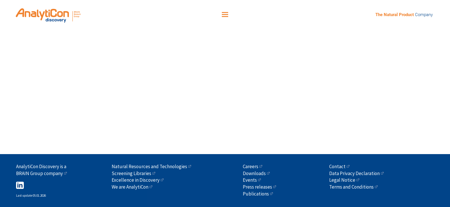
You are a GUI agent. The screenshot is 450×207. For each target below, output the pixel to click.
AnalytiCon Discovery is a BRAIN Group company (41, 170)
